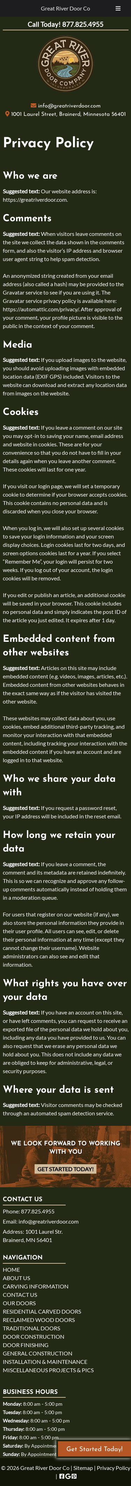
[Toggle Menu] (118, 8)
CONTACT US (20, 1294)
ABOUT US (16, 1278)
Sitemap (83, 1467)
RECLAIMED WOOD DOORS (39, 1319)
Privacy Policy (113, 1467)
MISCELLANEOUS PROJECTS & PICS (48, 1370)
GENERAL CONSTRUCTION (37, 1353)
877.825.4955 (37, 1211)
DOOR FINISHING (26, 1345)
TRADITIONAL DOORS (31, 1328)
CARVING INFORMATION (35, 1286)
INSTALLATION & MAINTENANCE (45, 1361)
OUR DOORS (19, 1303)
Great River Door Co (65, 8)
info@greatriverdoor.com (69, 106)
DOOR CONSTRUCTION (33, 1336)
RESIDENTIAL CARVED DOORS (42, 1311)
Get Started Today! (65, 1169)
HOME (11, 1269)
